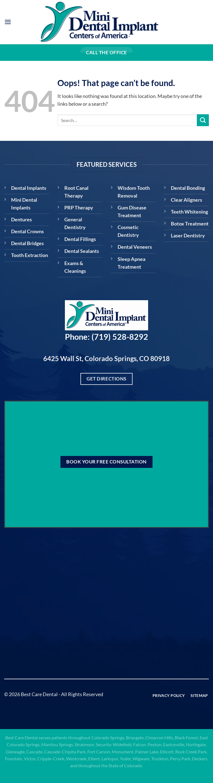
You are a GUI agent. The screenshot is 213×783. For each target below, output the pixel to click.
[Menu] (8, 22)
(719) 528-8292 (120, 336)
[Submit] (203, 120)
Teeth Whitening (189, 212)
